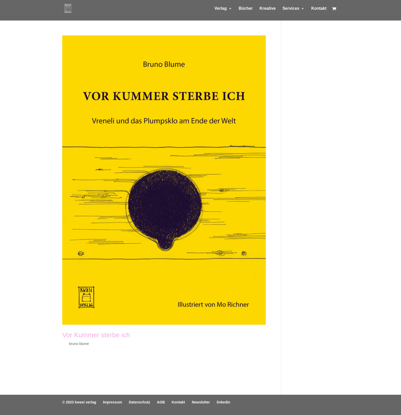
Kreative (268, 9)
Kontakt (318, 9)
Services (290, 9)
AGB (161, 402)
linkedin (223, 402)
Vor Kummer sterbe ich (96, 335)
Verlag (220, 9)
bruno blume (79, 344)
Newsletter (201, 402)
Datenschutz (139, 402)
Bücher (246, 9)
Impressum (112, 402)
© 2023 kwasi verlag (79, 402)
